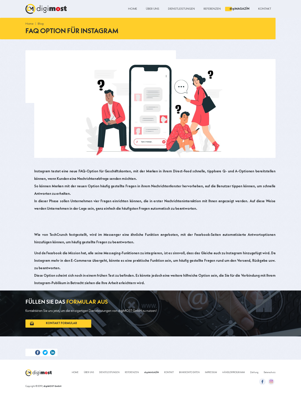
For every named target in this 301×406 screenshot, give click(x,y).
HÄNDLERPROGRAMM (233, 372)
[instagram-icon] (271, 381)
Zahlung (254, 372)
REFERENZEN (212, 8)
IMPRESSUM (211, 372)
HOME (132, 8)
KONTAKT (264, 8)
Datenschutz (270, 372)
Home (29, 23)
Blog (41, 23)
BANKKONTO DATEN (189, 372)
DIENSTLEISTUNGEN (181, 8)
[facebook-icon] (262, 381)
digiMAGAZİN (239, 8)
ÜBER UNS (152, 8)
